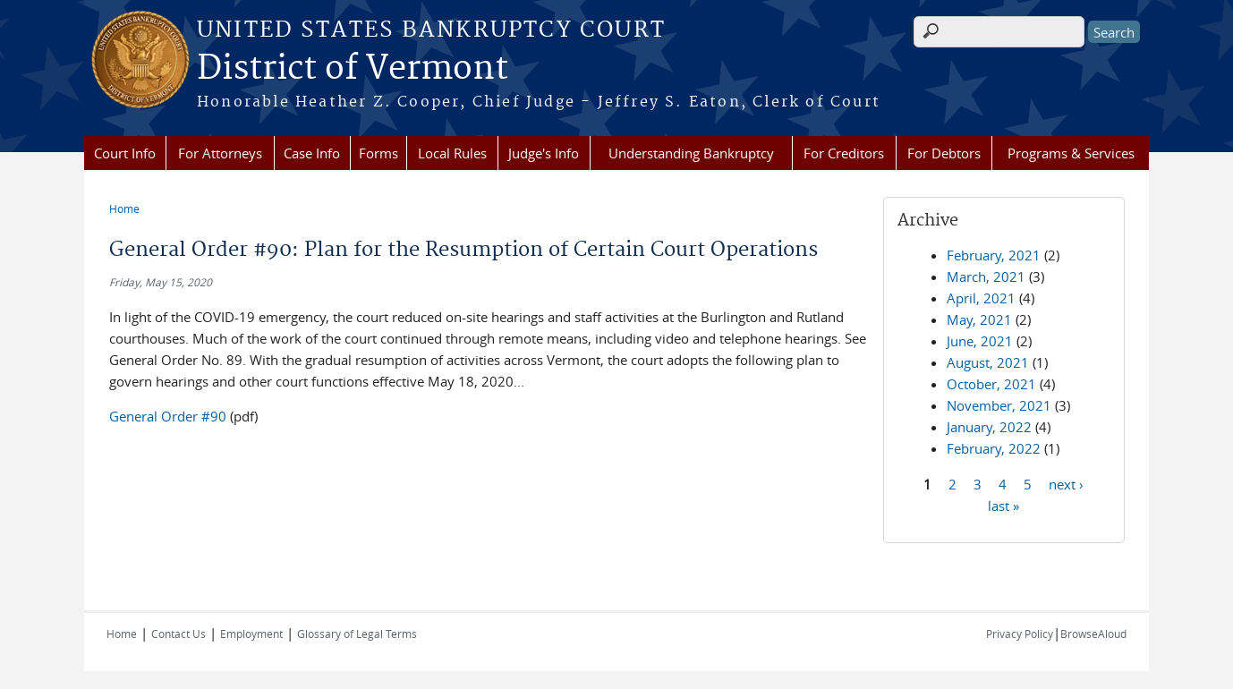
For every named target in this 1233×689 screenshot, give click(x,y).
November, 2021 (999, 405)
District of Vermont (352, 68)
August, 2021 (988, 362)
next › (1066, 483)
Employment (251, 633)
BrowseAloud (1093, 633)
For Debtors (944, 153)
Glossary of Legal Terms (357, 633)
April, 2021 (981, 298)
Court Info (125, 153)
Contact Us (178, 633)
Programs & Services (1071, 153)
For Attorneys (220, 153)
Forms (378, 153)
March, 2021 (986, 276)
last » (1003, 505)
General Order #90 (167, 416)
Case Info (312, 153)
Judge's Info (543, 153)
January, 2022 (989, 427)
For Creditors (844, 153)
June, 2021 (980, 341)
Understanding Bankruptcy (691, 153)
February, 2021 (994, 255)
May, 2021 (979, 319)
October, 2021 (991, 384)
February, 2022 (994, 448)
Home (124, 208)
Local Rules (452, 153)
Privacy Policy (1019, 633)
